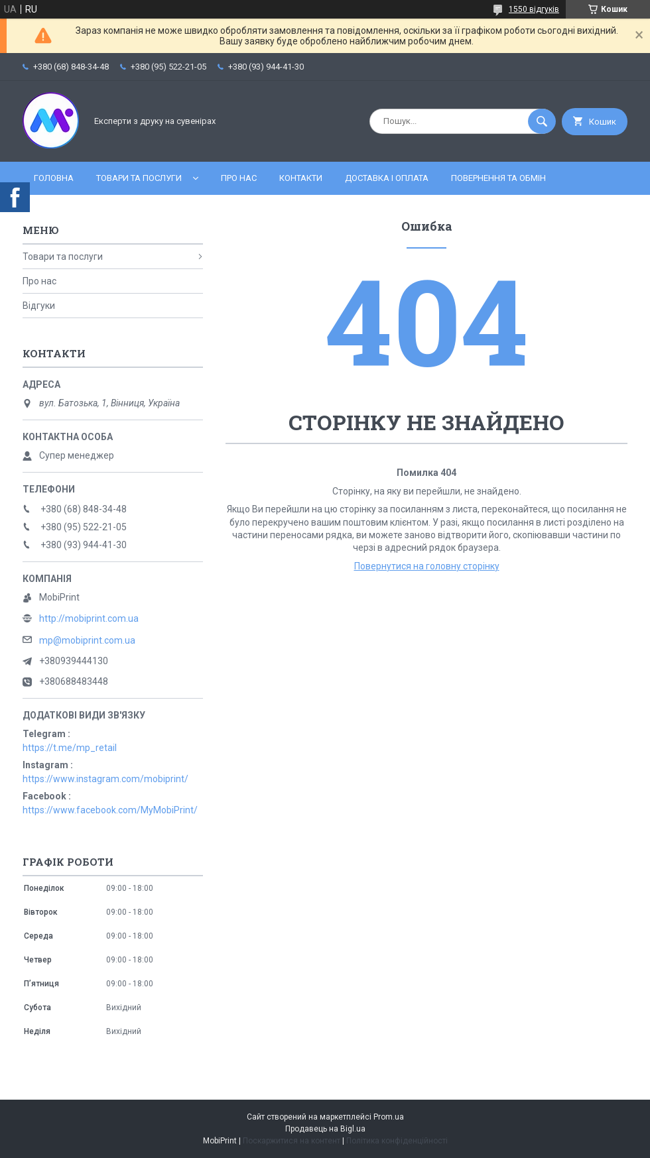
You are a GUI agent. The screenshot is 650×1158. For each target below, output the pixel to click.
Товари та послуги (139, 178)
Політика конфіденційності (397, 1140)
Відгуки (39, 305)
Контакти (300, 178)
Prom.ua (388, 1117)
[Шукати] (542, 121)
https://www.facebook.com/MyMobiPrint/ (110, 810)
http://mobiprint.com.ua (89, 618)
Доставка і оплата (386, 178)
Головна (54, 178)
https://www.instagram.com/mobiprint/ (105, 779)
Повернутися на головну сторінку (426, 566)
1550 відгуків (534, 9)
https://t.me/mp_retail (70, 747)
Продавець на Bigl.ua (325, 1128)
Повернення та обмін (498, 178)
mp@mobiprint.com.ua (87, 640)
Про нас (239, 178)
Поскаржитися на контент (291, 1140)
